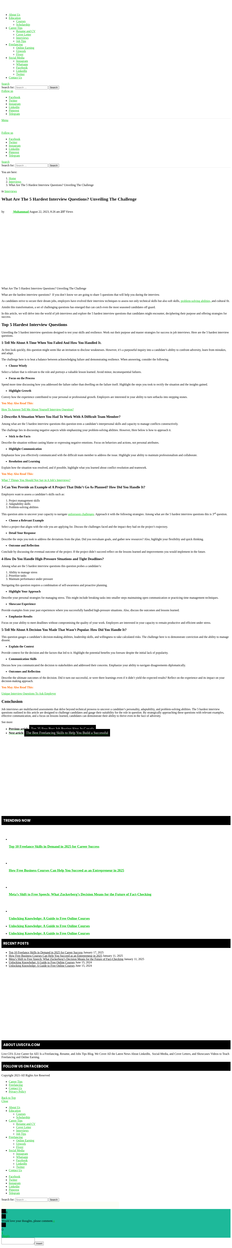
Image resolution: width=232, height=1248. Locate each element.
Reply (6, 1236)
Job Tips (21, 41)
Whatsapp (22, 64)
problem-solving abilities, (196, 300)
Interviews (22, 37)
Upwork (21, 51)
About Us (14, 14)
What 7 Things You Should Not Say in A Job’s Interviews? (35, 480)
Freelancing (16, 44)
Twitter (20, 74)
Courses (21, 21)
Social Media (16, 57)
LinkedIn (21, 70)
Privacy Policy (17, 1091)
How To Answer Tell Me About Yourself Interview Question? (37, 409)
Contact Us (15, 77)
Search (54, 87)
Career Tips (15, 27)
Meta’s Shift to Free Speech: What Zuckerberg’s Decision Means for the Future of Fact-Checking (80, 894)
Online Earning (25, 47)
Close (4, 1101)
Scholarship (23, 24)
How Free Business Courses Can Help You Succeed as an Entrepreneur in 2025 (66, 870)
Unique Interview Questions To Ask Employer (28, 693)
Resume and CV (25, 31)
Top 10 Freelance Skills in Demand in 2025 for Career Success (54, 846)
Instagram (22, 61)
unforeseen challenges (81, 514)
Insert (43, 1244)
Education (15, 18)
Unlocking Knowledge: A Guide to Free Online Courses (49, 918)
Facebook (22, 67)
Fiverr (19, 54)
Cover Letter (23, 34)
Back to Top (8, 1097)
